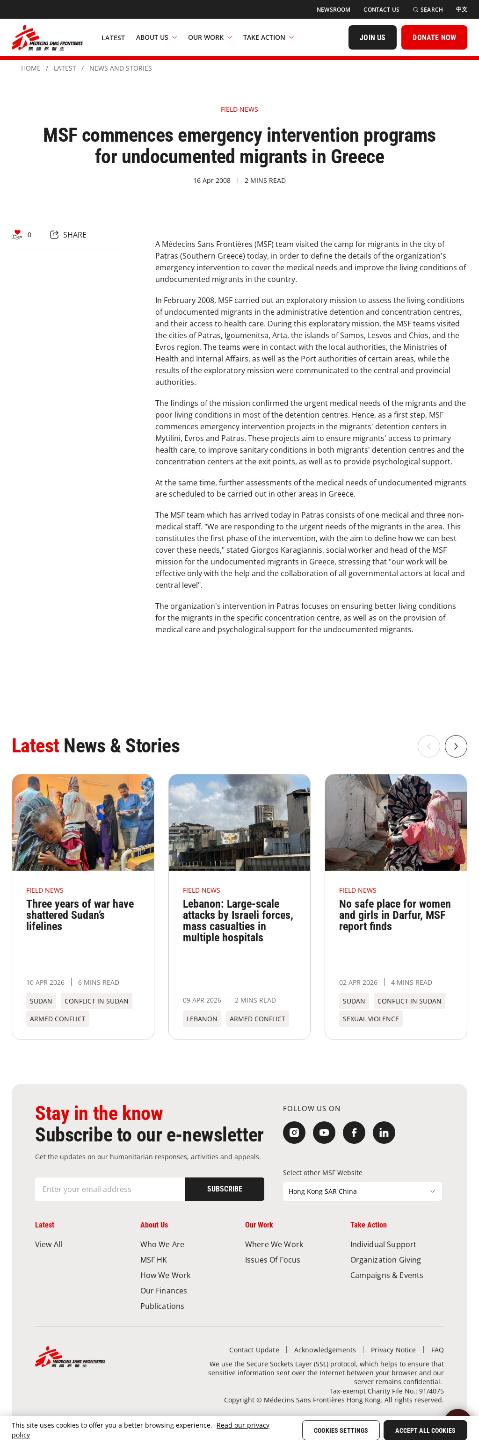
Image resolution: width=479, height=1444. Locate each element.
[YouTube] (324, 1132)
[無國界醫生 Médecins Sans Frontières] (47, 37)
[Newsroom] (333, 10)
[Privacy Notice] (393, 1350)
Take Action (268, 37)
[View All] (82, 1244)
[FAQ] (437, 1350)
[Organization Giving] (397, 1260)
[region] (239, 1430)
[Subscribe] (224, 1189)
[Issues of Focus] (292, 1260)
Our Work (210, 37)
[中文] (461, 9)
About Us (156, 37)
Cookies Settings (341, 1430)
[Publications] (187, 1306)
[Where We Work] (292, 1244)
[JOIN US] (372, 37)
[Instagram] (294, 1132)
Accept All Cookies (425, 1430)
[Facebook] (354, 1132)
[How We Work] (187, 1275)
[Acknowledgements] (325, 1350)
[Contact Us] (381, 10)
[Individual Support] (397, 1244)
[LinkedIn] (384, 1132)
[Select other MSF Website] (362, 1191)
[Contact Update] (254, 1350)
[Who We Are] (187, 1244)
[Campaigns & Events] (397, 1275)
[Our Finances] (187, 1290)
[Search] (428, 10)
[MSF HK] (187, 1260)
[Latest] (113, 37)
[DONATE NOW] (434, 37)
